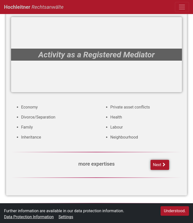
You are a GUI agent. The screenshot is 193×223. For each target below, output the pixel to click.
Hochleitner (34, 6)
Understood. (175, 210)
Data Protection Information (29, 216)
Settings (66, 216)
